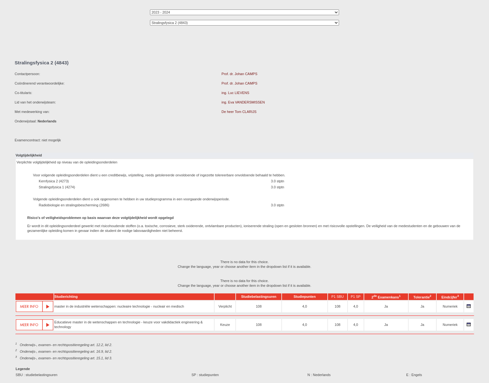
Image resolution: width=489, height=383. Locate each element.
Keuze (225, 325)
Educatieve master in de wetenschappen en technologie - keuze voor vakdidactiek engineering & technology (129, 324)
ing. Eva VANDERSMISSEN (243, 102)
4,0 (304, 306)
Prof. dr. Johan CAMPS (239, 74)
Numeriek (450, 306)
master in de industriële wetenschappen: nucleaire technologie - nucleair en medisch (119, 306)
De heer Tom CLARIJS (238, 112)
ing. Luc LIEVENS (235, 93)
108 (259, 306)
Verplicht (225, 306)
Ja (386, 306)
